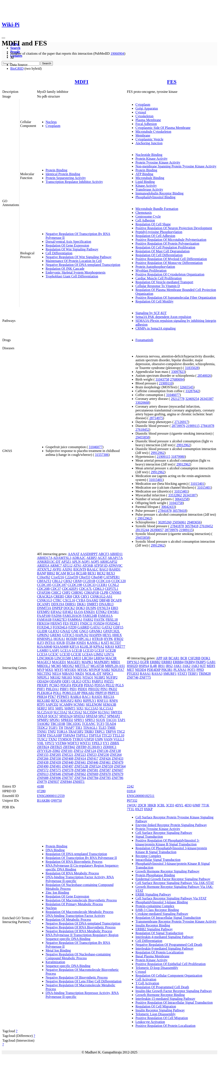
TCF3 (100, 724)
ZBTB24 (43, 747)
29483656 (194, 522)
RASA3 (157, 673)
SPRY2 (90, 720)
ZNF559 (107, 766)
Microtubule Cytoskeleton (153, 131)
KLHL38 (86, 646)
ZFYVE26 (44, 751)
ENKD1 (89, 612)
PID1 (73, 689)
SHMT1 (69, 708)
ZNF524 (95, 766)
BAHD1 (114, 569)
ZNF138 (115, 751)
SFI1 (51, 708)
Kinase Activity (146, 185)
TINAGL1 (90, 727)
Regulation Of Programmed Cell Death (162, 987)
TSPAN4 (69, 735)
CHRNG (77, 592)
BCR (183, 658)
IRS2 (169, 666)
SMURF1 (169, 673)
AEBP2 (91, 558)
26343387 (206, 399)
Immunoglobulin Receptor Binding (159, 193)
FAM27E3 (59, 619)
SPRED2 (67, 720)
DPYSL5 (133, 662)
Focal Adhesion (146, 124)
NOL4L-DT (93, 673)
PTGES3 (133, 673)
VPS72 (49, 743)
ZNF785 (105, 778)
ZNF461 (105, 762)
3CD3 (170, 805)
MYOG (82, 670)
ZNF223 (80, 754)
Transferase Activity (149, 189)
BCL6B (81, 573)
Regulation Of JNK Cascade (65, 268)
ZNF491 (55, 766)
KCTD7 (115, 643)
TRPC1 (100, 731)
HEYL (106, 635)
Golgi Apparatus (146, 108)
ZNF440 (67, 762)
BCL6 (71, 573)
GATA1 (95, 627)
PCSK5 (54, 685)
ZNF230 (103, 754)
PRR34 (42, 697)
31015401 (156, 480)
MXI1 (49, 670)
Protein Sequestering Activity (66, 178)
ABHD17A (44, 558)
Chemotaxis (143, 212)
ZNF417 (92, 758)
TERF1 (193, 673)
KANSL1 (93, 643)
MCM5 (56, 666)
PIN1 (104, 689)
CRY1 (85, 596)
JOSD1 (81, 643)
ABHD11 (116, 554)
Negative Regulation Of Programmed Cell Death (168, 944)
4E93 (188, 805)
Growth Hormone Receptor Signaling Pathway (167, 871)
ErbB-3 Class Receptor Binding (157, 910)
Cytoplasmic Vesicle (149, 139)
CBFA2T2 (44, 581)
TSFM (41, 735)
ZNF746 (132, 677)
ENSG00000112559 (51, 796)
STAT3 (182, 673)
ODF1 (66, 681)
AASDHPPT (89, 554)
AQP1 (85, 561)
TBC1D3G (73, 724)
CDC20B (43, 588)
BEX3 (110, 573)
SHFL (59, 708)
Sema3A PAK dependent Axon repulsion (163, 317)
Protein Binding (56, 170)
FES (171, 81)
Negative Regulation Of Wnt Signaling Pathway (79, 257)
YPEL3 (97, 743)
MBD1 (115, 662)
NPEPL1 (43, 677)
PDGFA (65, 685)
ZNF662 (80, 774)
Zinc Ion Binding (57, 892)
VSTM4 (60, 743)
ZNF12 (78, 751)
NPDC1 (107, 673)
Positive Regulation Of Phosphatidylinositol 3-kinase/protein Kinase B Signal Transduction (167, 842)
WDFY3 (73, 743)
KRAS (109, 646)
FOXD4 (99, 623)
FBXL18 (112, 619)
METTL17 (82, 666)
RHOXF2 (67, 700)
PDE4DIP (153, 670)
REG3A (108, 697)
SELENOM (94, 704)
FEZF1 (74, 623)
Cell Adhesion (145, 220)
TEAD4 (110, 724)
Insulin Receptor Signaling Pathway (160, 1010)
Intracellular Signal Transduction (158, 860)
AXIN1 (67, 569)
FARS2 (88, 619)
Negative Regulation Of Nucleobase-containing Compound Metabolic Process (78, 956)
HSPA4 (144, 666)
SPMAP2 (113, 716)
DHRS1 (70, 604)
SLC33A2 (60, 712)
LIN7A (109, 654)
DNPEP (57, 608)
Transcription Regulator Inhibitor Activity (74, 182)
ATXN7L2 (44, 569)
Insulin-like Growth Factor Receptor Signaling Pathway (173, 991)
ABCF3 (103, 554)
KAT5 (105, 643)
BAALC (92, 569)
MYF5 (59, 670)
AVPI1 (56, 569)
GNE (74, 631)
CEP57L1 (111, 588)
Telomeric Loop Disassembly (155, 1014)
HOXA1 (59, 639)
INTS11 (50, 643)
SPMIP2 (43, 720)
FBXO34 (43, 623)
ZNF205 (55, 754)
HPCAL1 (84, 639)
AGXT (102, 558)
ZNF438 (43, 762)
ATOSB (87, 565)
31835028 (191, 368)
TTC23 (107, 735)
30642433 (168, 507)
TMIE (111, 727)
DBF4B (104, 600)
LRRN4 (99, 658)
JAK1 (178, 666)
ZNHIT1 (79, 781)
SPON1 (54, 720)
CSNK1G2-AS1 (101, 596)
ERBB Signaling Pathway (153, 894)
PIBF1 (64, 689)
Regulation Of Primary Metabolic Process (74, 904)
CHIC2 (56, 592)
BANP (41, 573)
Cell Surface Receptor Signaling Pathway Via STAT (171, 898)
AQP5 (94, 561)
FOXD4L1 (112, 623)
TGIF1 (53, 727)
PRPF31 (113, 693)
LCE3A (42, 654)
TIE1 (78, 727)
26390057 (157, 530)
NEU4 (56, 673)
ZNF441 (80, 762)
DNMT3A (44, 608)
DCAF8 (116, 600)
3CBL (161, 805)
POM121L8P (71, 693)
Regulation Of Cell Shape (153, 224)
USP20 (89, 739)
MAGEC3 (44, 662)
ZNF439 (55, 762)
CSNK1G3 (44, 600)
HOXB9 (71, 639)
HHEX (117, 635)
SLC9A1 (104, 712)
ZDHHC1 (110, 747)
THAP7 (69, 727)
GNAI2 (65, 631)
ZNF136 (102, 751)
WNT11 (85, 743)
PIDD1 (82, 689)
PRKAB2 (87, 693)
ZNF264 (115, 754)
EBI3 (114, 608)
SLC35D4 (90, 712)
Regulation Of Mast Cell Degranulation (162, 251)
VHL (40, 743)
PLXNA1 (179, 670)
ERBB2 (155, 662)
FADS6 (57, 616)
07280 (41, 791)
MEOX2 (68, 666)
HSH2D (132, 666)
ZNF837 (53, 781)
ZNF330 (55, 758)
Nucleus (51, 122)
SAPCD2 (52, 704)
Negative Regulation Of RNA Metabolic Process (79, 931)
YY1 (106, 743)
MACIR (110, 658)
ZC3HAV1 (94, 747)
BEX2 (101, 573)
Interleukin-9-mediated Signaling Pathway (164, 948)
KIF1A (74, 646)
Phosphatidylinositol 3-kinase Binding (161, 902)
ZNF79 (42, 781)
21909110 (165, 383)
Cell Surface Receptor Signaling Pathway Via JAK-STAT (174, 883)
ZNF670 (105, 774)
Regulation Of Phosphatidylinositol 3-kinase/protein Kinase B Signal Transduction (171, 850)
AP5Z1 (66, 561)
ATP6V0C (115, 565)
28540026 (204, 375)
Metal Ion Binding (58, 950)
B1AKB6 (43, 800)
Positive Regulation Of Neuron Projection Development (173, 228)
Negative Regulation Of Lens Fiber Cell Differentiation (83, 981)
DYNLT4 (103, 608)
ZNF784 (92, 778)
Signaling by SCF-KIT (151, 313)
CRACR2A (45, 596)
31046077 (95, 447)
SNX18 (42, 716)
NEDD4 (140, 670)
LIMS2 (98, 654)
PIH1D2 (94, 689)
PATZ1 (109, 681)
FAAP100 (44, 616)
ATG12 (67, 565)
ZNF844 (66, 781)
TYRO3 (78, 739)
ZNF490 (43, 766)
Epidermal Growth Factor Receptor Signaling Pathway (172, 879)
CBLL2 (57, 581)
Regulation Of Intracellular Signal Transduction (168, 917)
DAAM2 (92, 600)
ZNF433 (117, 758)
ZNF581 (92, 770)
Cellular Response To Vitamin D (157, 286)
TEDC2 (42, 727)
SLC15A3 (106, 708)
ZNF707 (67, 778)
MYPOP (95, 670)
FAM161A (105, 616)
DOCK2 (69, 608)
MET (130, 670)
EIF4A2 (56, 612)
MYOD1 (70, 670)
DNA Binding (55, 850)
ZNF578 (67, 770)
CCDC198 (75, 585)
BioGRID (17, 68)
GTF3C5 (68, 635)
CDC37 (55, 588)
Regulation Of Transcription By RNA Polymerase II (81, 858)
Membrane (142, 135)
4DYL (179, 805)
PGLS (119, 685)
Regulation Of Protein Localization (159, 952)
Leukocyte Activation (150, 1022)
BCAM (61, 573)
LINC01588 (62, 658)
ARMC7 (56, 565)
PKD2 (113, 689)
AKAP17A (115, 558)
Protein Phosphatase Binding (155, 875)
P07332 (132, 800)
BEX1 (91, 573)
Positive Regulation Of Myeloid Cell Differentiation (171, 259)
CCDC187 (59, 585)
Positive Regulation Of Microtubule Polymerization (170, 239)
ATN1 (77, 565)
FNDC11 (86, 623)
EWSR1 (113, 612)
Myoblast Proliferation (150, 270)
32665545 (186, 387)
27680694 (177, 379)
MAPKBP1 (102, 662)
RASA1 (145, 673)
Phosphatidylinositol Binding (155, 197)
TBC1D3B (57, 724)
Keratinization (55, 962)
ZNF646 (55, 774)
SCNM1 (79, 704)
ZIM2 (56, 751)
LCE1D (88, 650)
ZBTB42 (69, 747)
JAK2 (186, 666)
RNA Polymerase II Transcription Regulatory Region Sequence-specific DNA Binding (82, 937)
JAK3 (195, 666)
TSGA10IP (54, 735)
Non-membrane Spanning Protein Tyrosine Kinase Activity (175, 166)
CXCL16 (69, 600)
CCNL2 (113, 585)
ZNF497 (67, 766)
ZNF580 (80, 770)
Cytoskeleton (144, 116)
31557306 (101, 454)
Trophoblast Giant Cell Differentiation (72, 276)
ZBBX (114, 743)
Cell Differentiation (59, 253)
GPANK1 (95, 631)
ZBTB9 (81, 747)
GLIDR (42, 631)
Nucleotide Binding (148, 155)
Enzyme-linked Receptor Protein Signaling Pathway (171, 825)
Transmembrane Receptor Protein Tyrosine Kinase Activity (175, 921)
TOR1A (62, 731)
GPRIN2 (43, 635)
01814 (131, 791)
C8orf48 (96, 577)
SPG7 (102, 716)
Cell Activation (145, 979)
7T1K (205, 805)
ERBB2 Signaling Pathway (154, 929)
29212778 (177, 399)
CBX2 (67, 581)
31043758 (162, 379)
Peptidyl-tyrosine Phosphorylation (158, 232)
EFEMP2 (43, 612)
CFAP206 (43, 592)
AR (165, 658)
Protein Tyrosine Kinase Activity (157, 162)
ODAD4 (43, 681)
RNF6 (114, 700)
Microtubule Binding (149, 178)
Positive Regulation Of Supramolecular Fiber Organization (175, 297)
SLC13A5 (91, 708)
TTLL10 (118, 735)
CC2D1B (89, 581)
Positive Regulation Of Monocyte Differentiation (169, 263)
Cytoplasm (53, 126)
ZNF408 (67, 758)
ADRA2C (79, 558)
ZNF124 (90, 751)
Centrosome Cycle (148, 216)
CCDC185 (44, 585)
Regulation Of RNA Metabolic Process (72, 873)
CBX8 (77, 581)
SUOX (100, 720)
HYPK (108, 639)
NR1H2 (55, 677)
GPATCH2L (111, 631)
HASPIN (95, 635)
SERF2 (42, 708)
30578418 (179, 510)
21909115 (193, 426)
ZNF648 (67, 774)
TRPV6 (111, 731)
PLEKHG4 (44, 693)
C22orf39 (71, 577)
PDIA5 (88, 685)
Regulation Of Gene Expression (67, 245)
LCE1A (65, 650)
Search (15, 48)
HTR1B (97, 639)
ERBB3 (166, 662)
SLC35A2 (75, 712)
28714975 (156, 418)
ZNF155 (43, 754)
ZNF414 (80, 758)
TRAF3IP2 (75, 731)
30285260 (165, 522)
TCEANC (89, 724)
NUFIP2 (111, 677)
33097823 (178, 372)
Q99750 (56, 800)
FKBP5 (200, 662)
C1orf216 (57, 577)
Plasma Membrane (148, 120)
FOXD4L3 (44, 627)
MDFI (81, 81)
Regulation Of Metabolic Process (68, 919)
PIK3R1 (167, 670)
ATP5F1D (101, 565)
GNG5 (83, 631)
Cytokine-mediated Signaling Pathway (161, 914)
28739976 (178, 426)
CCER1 (101, 585)
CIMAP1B (91, 592)
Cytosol (140, 112)
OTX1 (86, 681)
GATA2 (107, 627)
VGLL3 (118, 739)
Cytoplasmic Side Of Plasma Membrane (163, 128)
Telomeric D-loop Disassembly (156, 968)
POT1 (191, 670)
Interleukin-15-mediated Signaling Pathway (165, 998)
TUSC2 (42, 739)
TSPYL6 (95, 735)
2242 (130, 786)
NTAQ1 (87, 677)
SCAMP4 (66, 704)
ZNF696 (55, 778)
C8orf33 (84, 577)
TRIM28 (205, 673)
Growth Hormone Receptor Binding (160, 995)
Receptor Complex (148, 856)
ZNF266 (43, 758)
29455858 (142, 437)
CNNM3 (115, 592)
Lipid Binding (145, 182)
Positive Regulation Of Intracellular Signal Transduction (174, 1002)
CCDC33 (89, 585)
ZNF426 (105, 758)
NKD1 (79, 673)
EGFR (144, 662)
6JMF (196, 805)
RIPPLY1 (89, 700)
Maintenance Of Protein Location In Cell (74, 261)
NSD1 (77, 677)
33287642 (192, 391)
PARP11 (97, 681)
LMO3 (76, 658)
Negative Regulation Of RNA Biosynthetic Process (81, 927)
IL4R (153, 666)
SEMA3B (109, 704)
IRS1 (161, 666)
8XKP (148, 809)
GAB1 (211, 662)
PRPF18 (101, 693)
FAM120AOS (72, 616)
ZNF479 (117, 762)
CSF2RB (194, 658)
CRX (76, 596)
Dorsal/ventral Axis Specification (68, 241)
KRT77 (120, 646)
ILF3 (40, 643)
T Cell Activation (147, 983)
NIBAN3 (68, 673)
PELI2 (110, 685)
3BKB (151, 805)
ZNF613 (43, 774)
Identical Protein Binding (63, 174)
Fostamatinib (144, 340)
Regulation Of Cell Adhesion (155, 236)
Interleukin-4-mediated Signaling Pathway (164, 937)
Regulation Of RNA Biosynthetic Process (74, 861)
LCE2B (110, 650)
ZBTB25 (56, 747)
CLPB (104, 592)
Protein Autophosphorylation (155, 266)
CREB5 (58, 596)
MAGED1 (59, 662)
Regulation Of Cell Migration (155, 1006)
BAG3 (103, 569)
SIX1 (80, 708)
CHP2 (66, 592)
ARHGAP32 (108, 561)
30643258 (181, 499)
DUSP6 (91, 608)
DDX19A (57, 604)
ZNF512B (81, 766)
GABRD (83, 627)
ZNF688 (43, 778)
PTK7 (52, 697)
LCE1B (77, 650)
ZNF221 (67, 754)
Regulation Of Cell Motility (154, 301)
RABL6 (75, 697)
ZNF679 (117, 774)
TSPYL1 (82, 735)
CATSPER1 (112, 577)
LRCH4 (87, 658)
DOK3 (80, 608)
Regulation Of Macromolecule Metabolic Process (79, 912)
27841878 (207, 426)
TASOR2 (43, 724)
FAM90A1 (75, 619)
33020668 (142, 402)
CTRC (57, 600)
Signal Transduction (149, 836)
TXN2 (52, 739)
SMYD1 (116, 712)
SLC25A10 (45, 712)
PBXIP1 (42, 685)
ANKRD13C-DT (49, 561)
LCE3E (76, 654)
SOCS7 (53, 716)
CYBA (81, 600)
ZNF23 (92, 754)
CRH (68, 596)
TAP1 (121, 720)
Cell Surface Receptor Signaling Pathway (163, 833)
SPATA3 (79, 716)
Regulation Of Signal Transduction (159, 933)
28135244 (142, 530)
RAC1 (86, 697)
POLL (57, 693)
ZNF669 (92, 774)
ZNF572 (43, 770)
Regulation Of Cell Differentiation (159, 255)
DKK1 (81, 604)
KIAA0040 (44, 646)
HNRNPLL (45, 639)
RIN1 (78, 700)
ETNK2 (101, 612)
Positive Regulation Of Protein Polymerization (167, 243)
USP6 (99, 739)
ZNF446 (92, 762)
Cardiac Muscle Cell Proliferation (158, 278)
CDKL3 (98, 588)
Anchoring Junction (149, 143)
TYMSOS (65, 739)
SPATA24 (66, 716)
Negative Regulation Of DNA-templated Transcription (83, 265)
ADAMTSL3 (62, 558)
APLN (76, 561)
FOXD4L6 (60, 627)
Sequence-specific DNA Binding (68, 966)
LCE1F (100, 650)
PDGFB (77, 685)
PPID (200, 670)
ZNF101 (67, 751)
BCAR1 (174, 658)
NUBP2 (99, 677)
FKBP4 (189, 662)
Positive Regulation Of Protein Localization (165, 1025)
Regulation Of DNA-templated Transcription (76, 854)
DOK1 (205, 658)
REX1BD (43, 700)
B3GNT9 (79, 569)
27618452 (142, 429)
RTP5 (41, 704)
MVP (40, 670)
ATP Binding (144, 174)
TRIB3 (89, 731)
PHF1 (41, 689)
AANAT (73, 554)
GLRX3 (53, 631)
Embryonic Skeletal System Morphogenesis (75, 272)
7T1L (130, 809)
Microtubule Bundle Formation (156, 209)
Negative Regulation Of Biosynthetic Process (77, 977)
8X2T (139, 809)
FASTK (99, 619)
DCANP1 (43, 604)
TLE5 (102, 727)
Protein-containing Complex (154, 906)
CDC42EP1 (70, 588)
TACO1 (111, 720)
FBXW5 (56, 623)
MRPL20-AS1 (115, 666)
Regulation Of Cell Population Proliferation (165, 247)
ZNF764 (80, 778)
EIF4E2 (67, 612)
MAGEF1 (74, 662)
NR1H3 (67, 677)
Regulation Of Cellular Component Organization (168, 975)
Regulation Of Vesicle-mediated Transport (164, 282)
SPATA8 (91, 716)
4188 (40, 786)
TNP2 (52, 731)
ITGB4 (70, 643)
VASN (108, 739)
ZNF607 (117, 770)
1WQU (132, 805)
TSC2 (121, 731)
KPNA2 (98, 646)
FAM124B (90, 616)
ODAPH (55, 681)
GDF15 (118, 627)
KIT (203, 666)
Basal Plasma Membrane (152, 956)
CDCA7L (85, 588)
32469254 (192, 399)
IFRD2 (118, 639)
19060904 (117, 53)
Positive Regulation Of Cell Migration (161, 1018)
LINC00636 (45, 658)
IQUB (60, 643)
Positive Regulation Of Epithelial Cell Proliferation (170, 964)
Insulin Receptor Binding (152, 925)
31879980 (178, 456)
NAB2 (105, 670)
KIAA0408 (61, 646)
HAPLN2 (81, 635)
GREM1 (55, 635)
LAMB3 (43, 650)
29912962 (183, 445)
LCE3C (53, 654)
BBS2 (51, 573)
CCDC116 (103, 581)
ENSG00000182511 (140, 796)
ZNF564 (120, 766)
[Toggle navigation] (3, 38)
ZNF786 (117, 778)
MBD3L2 (43, 666)
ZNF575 (55, 770)
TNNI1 (42, 731)
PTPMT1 (63, 697)
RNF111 (103, 700)
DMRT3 (92, 604)
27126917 (181, 422)
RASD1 (97, 697)
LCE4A (87, 654)
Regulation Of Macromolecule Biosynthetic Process (81, 900)
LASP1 (54, 650)
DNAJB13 (106, 604)
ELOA (78, 612)
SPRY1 (79, 720)
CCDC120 (118, 581)
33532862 (175, 495)
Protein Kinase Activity (151, 158)
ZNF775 (145, 677)
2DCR (142, 805)
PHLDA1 (52, 689)
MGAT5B (97, 666)
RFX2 (55, 700)
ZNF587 (105, 770)
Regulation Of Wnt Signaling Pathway (72, 249)
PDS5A (100, 685)
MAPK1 (87, 662)
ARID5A (43, 565)
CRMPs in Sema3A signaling (155, 328)
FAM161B (44, 619)
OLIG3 (76, 681)
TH (61, 727)
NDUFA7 (117, 670)
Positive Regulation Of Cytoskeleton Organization (169, 274)
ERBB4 (178, 662)
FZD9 (72, 627)
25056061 (179, 522)
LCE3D (65, 654)
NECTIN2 (44, 673)
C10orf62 (43, 577)
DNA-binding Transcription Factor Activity (75, 915)
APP (159, 658)
